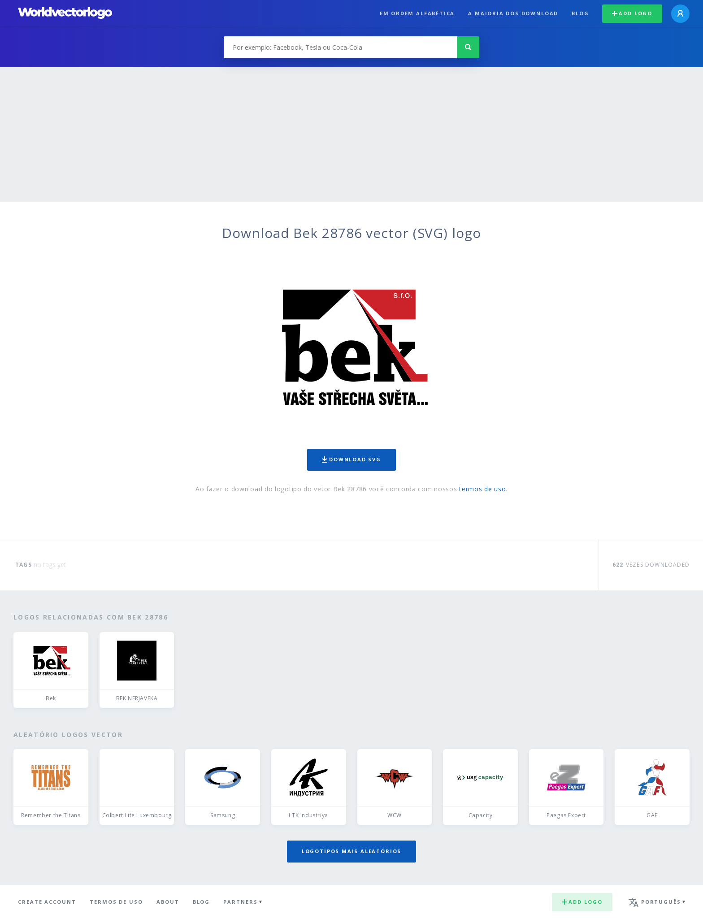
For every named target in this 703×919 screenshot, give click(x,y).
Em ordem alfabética (417, 13)
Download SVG (351, 459)
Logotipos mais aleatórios (351, 851)
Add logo (632, 13)
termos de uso (482, 489)
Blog (580, 13)
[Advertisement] (351, 134)
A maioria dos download (513, 13)
